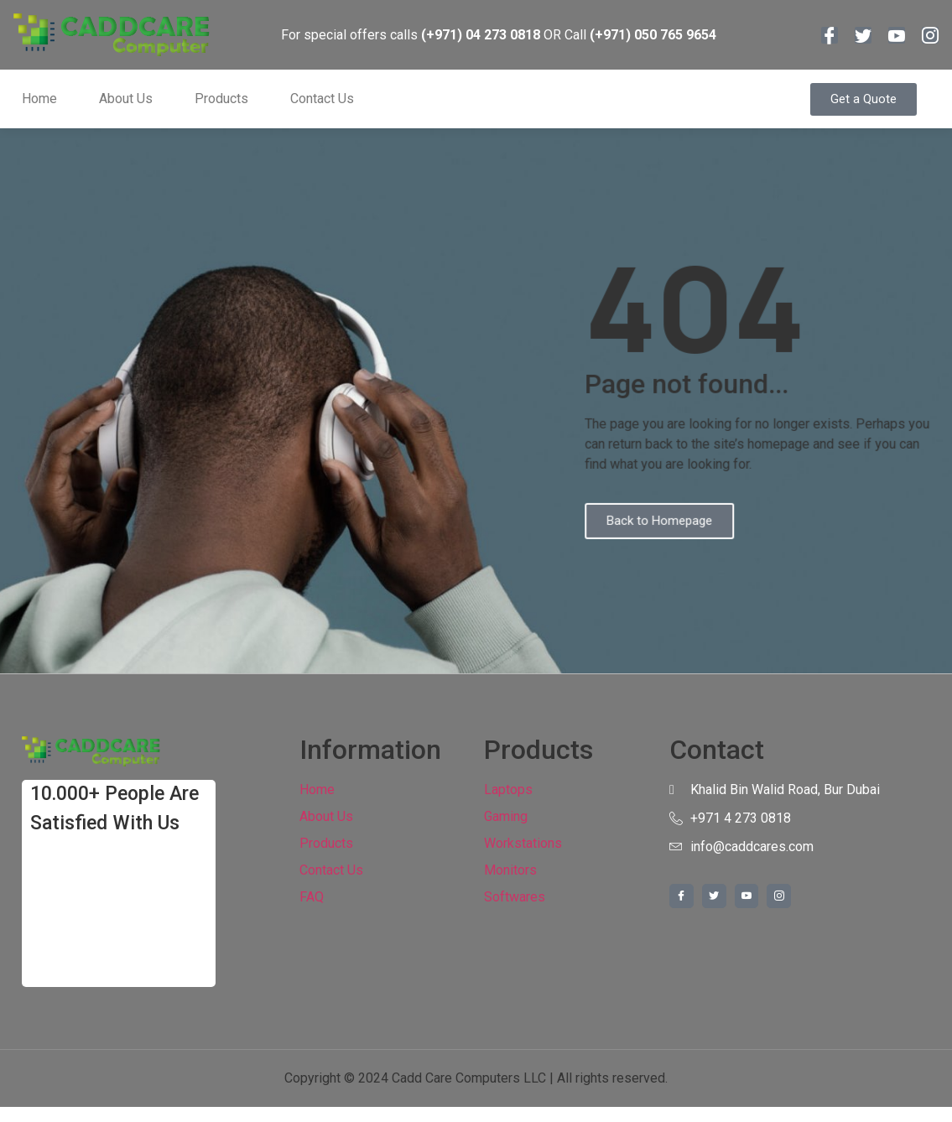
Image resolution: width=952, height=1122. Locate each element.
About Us (126, 98)
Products (221, 98)
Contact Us (322, 98)
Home (39, 98)
